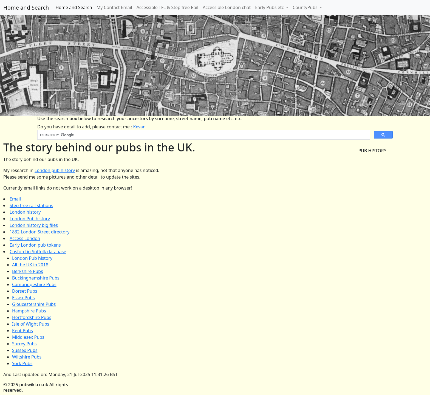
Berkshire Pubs (27, 271)
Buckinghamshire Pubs (35, 278)
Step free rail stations (31, 205)
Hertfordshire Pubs (31, 317)
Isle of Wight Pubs (30, 324)
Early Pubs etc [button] (270, 7)
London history (25, 212)
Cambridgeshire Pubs (34, 284)
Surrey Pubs (24, 344)
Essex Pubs (23, 298)
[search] (203, 135)
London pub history (55, 170)
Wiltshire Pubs (26, 357)
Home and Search (26, 7)
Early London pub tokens (35, 245)
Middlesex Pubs (28, 337)
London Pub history (30, 219)
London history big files (34, 225)
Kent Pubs (22, 331)
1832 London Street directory (39, 232)
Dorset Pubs (24, 291)
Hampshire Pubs (29, 311)
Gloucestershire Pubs (34, 304)
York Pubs (22, 363)
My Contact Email (114, 7)
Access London (25, 238)
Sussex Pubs (24, 350)
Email (15, 199)
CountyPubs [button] (306, 7)
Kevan (139, 127)
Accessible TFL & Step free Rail (168, 7)
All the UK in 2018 (30, 265)
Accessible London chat (227, 7)
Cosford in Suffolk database (38, 252)
